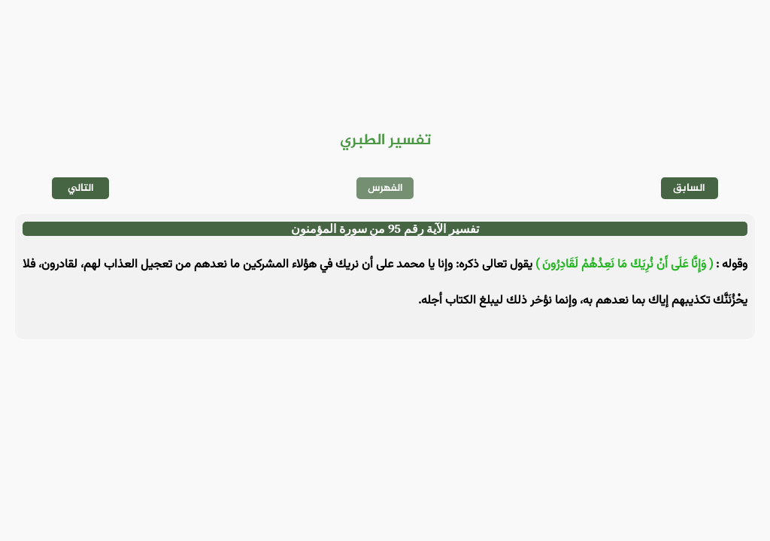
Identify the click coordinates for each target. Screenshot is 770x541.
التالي (81, 188)
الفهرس (385, 188)
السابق (689, 188)
